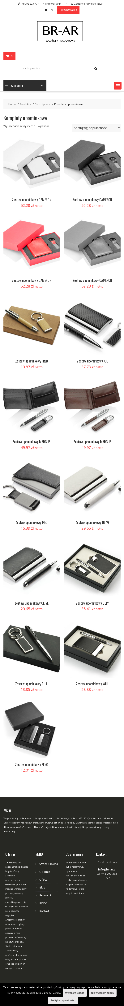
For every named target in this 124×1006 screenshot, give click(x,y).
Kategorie (14, 86)
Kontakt (44, 911)
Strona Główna (48, 864)
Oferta (43, 879)
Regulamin (45, 895)
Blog (42, 887)
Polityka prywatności (63, 1000)
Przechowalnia (68, 10)
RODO (43, 903)
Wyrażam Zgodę (74, 992)
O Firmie (44, 872)
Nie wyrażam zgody (102, 992)
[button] (118, 86)
